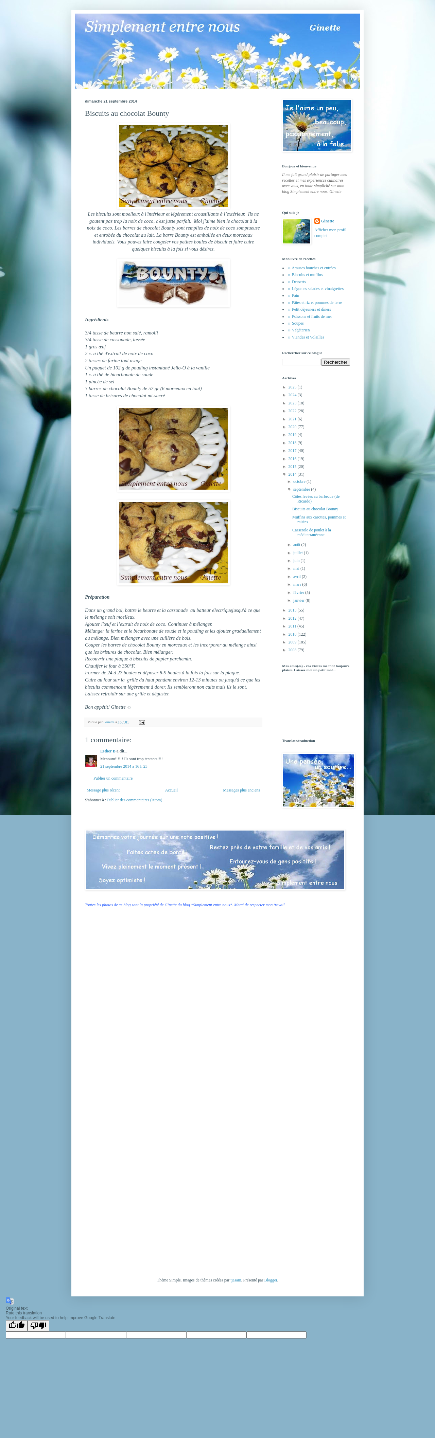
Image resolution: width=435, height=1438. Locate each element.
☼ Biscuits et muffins (305, 274)
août (297, 544)
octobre (300, 481)
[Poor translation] (38, 1325)
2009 (293, 642)
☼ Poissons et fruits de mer (309, 316)
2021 (293, 419)
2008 (293, 650)
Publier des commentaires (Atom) (134, 800)
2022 (293, 410)
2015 (293, 466)
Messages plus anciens (241, 790)
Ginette (327, 221)
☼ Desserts (296, 281)
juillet (298, 552)
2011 (293, 626)
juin (297, 560)
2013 (293, 610)
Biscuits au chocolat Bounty (315, 509)
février (299, 592)
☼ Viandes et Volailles (305, 337)
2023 (293, 403)
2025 (293, 387)
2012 (293, 618)
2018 (293, 442)
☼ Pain (293, 295)
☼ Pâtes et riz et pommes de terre (314, 302)
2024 (293, 395)
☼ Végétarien (298, 330)
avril (297, 576)
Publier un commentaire (113, 778)
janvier (299, 600)
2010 (293, 634)
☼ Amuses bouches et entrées (311, 268)
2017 (293, 450)
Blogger (270, 1280)
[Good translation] (17, 1325)
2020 (293, 426)
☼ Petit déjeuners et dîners (309, 309)
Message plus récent (103, 790)
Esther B (108, 751)
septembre (302, 489)
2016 (293, 458)
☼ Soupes (295, 323)
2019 (293, 434)
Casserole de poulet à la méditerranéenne (311, 532)
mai (296, 568)
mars (297, 584)
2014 (293, 474)
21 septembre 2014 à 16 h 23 (123, 766)
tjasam (235, 1280)
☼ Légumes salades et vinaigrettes (315, 288)
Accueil (171, 790)
